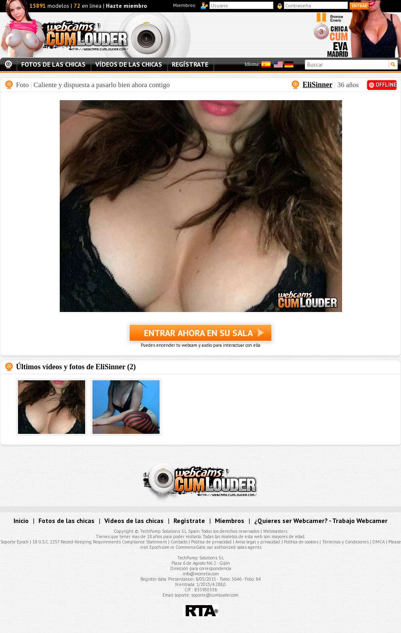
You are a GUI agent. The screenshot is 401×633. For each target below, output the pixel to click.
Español (265, 64)
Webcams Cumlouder (102, 35)
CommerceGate (190, 547)
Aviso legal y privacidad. (257, 542)
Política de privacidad (211, 542)
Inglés (278, 64)
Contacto (179, 542)
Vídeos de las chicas (128, 64)
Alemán (288, 64)
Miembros (229, 520)
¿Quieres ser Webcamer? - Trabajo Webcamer (320, 520)
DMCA (378, 542)
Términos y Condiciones (345, 542)
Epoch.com (159, 547)
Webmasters (275, 531)
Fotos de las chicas (53, 64)
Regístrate (190, 64)
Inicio (8, 65)
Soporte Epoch (14, 542)
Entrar (359, 6)
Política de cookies (301, 542)
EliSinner (317, 85)
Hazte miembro (126, 5)
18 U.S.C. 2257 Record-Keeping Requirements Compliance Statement (99, 542)
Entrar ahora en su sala (200, 336)
